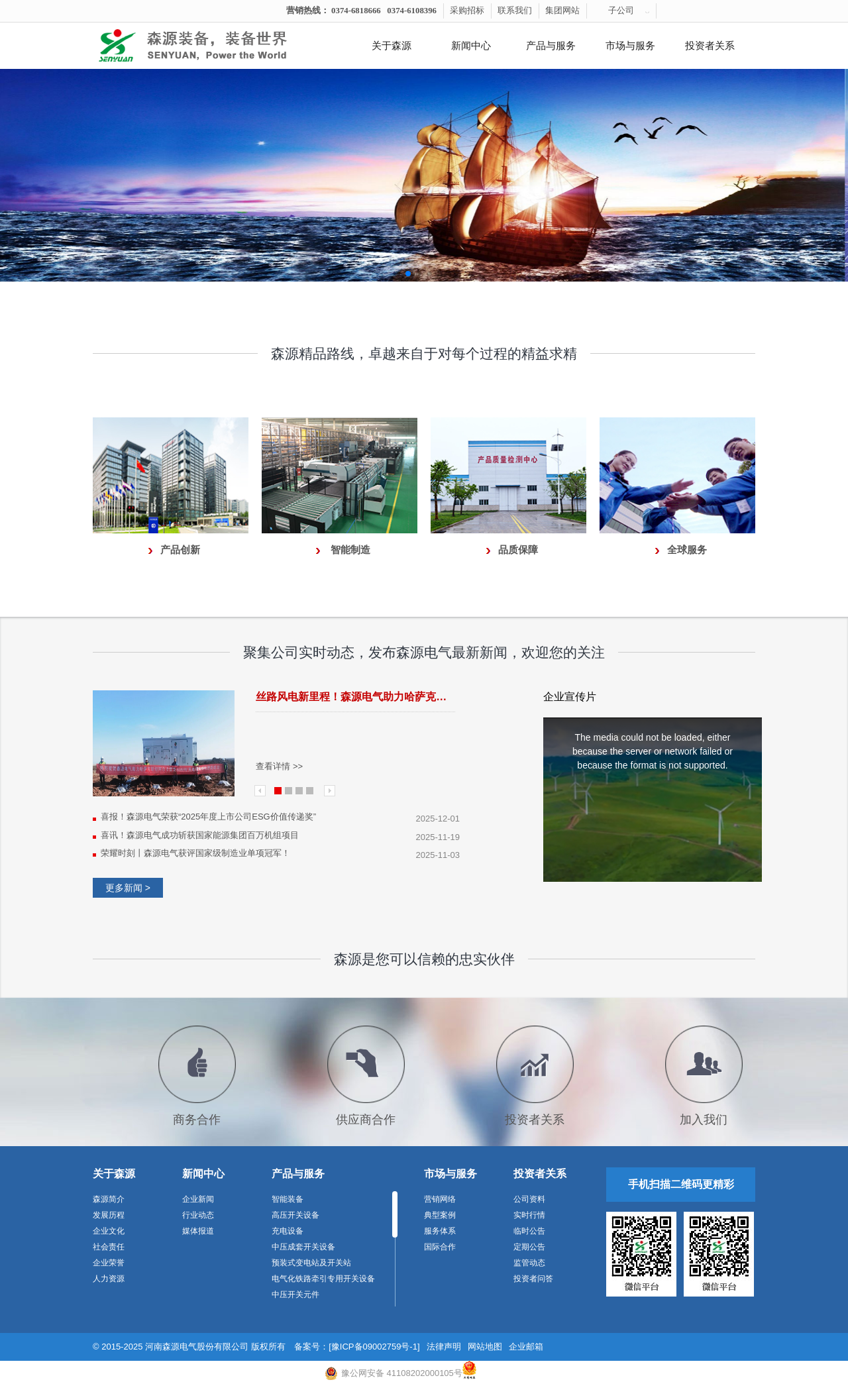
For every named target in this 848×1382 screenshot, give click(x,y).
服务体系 (440, 1231)
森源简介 (109, 1199)
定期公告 (529, 1246)
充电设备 (287, 1231)
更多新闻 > (127, 887)
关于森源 (391, 45)
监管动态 (529, 1262)
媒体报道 (198, 1231)
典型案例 (440, 1215)
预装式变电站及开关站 (311, 1262)
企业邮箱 (526, 1347)
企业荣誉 (109, 1262)
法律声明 (444, 1347)
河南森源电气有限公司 (209, 46)
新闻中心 (471, 45)
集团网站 (562, 10)
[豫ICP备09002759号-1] (374, 1347)
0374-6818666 (356, 10)
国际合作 (440, 1246)
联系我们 (515, 10)
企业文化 (109, 1231)
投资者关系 (710, 45)
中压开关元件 (295, 1294)
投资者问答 (533, 1278)
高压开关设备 (295, 1215)
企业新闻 (198, 1199)
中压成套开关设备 (303, 1246)
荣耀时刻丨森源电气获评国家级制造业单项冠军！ (195, 853)
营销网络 (440, 1199)
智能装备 (287, 1199)
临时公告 (529, 1231)
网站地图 (485, 1347)
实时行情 (529, 1215)
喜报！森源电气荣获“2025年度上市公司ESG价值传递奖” (208, 817)
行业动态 (198, 1215)
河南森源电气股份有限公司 (196, 1347)
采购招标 (467, 10)
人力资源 (109, 1278)
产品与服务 (551, 45)
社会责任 (109, 1246)
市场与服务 (630, 45)
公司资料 (529, 1199)
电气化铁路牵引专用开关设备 (323, 1278)
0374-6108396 (412, 10)
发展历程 (109, 1215)
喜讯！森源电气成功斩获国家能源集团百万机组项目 (200, 835)
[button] (397, 273)
